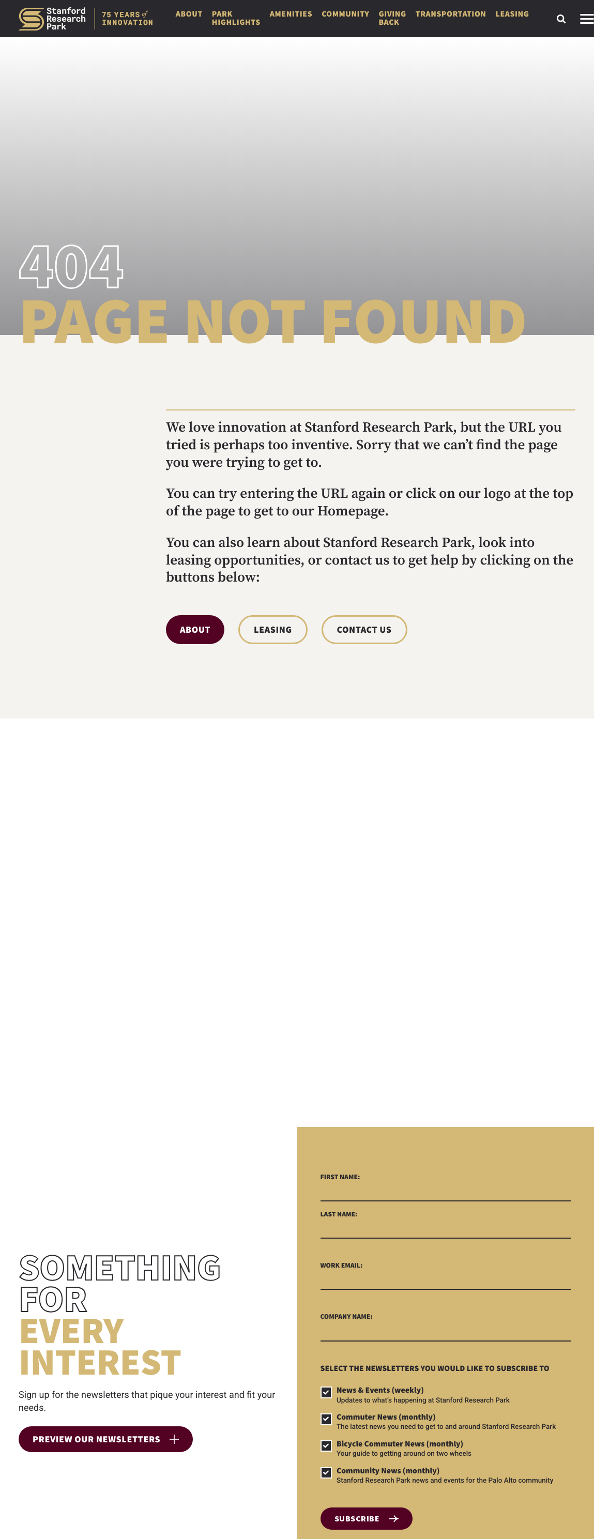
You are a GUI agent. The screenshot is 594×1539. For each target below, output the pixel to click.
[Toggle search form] (561, 19)
